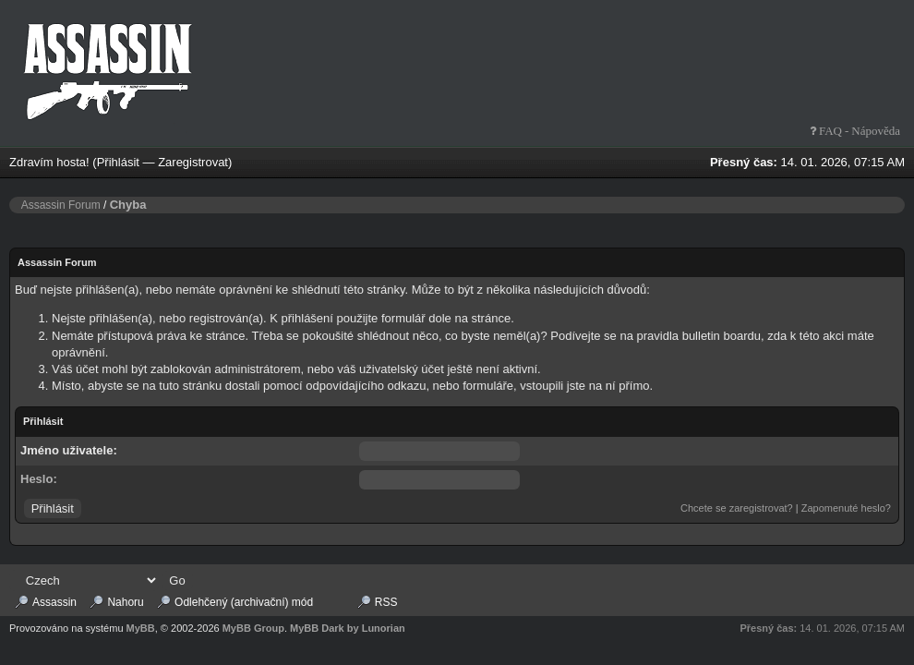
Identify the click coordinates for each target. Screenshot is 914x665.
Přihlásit (118, 162)
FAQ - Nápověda (858, 131)
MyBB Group (253, 628)
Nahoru (125, 602)
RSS (386, 602)
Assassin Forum (61, 205)
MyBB (140, 628)
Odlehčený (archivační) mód (243, 602)
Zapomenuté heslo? (846, 508)
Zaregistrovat (193, 162)
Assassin (54, 602)
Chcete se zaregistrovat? (736, 508)
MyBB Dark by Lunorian (347, 628)
